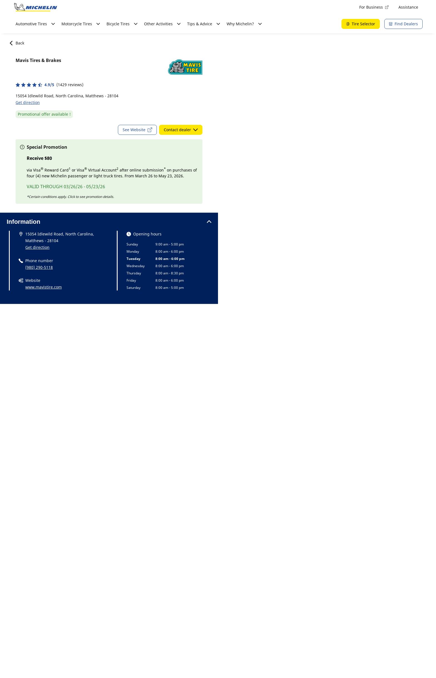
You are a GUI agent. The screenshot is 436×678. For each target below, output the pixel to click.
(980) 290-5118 (39, 267)
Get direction (28, 102)
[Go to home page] (35, 7)
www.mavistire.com (43, 287)
